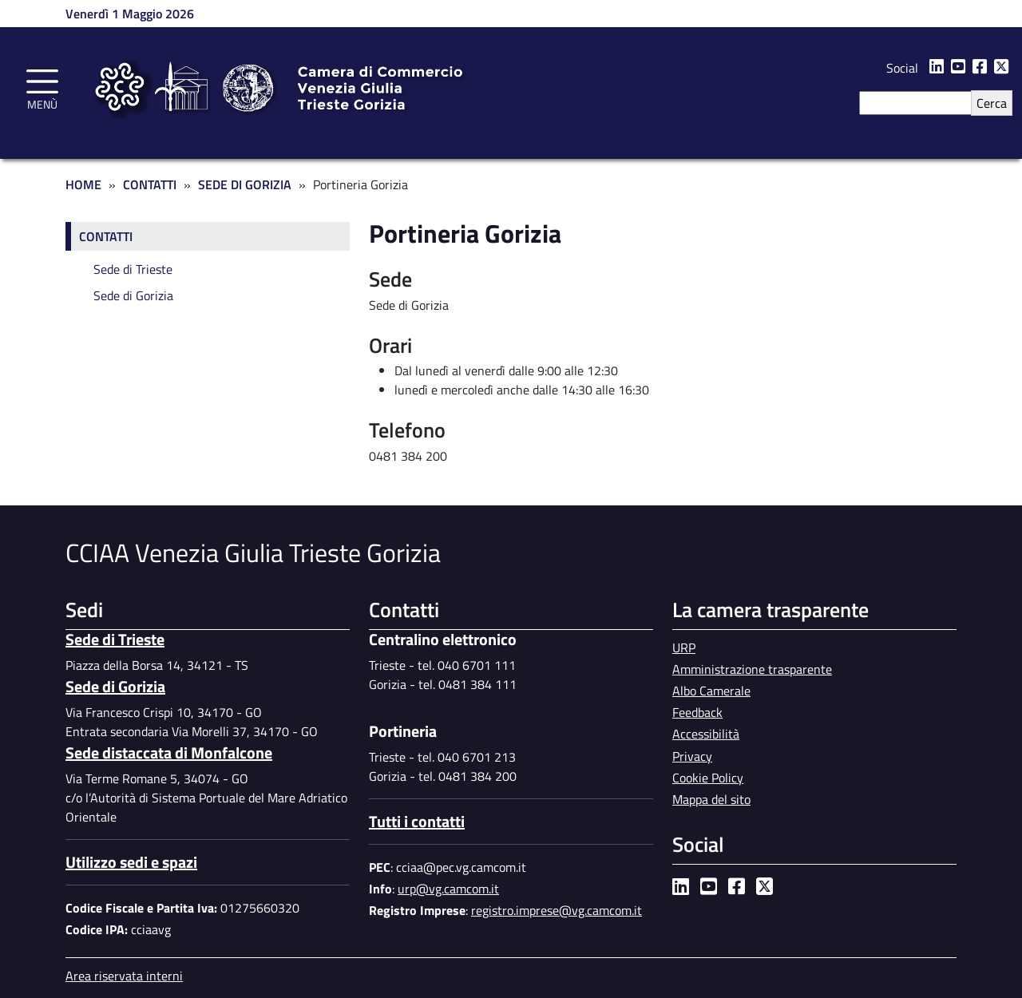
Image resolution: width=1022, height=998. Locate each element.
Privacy (692, 756)
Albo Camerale (711, 690)
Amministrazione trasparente (752, 669)
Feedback (697, 712)
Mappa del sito (711, 799)
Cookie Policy (707, 777)
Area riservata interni (124, 975)
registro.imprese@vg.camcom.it (556, 910)
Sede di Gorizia (244, 184)
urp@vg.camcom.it (448, 888)
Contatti (149, 184)
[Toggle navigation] (42, 87)
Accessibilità (705, 733)
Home (83, 184)
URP (683, 647)
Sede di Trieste (132, 269)
